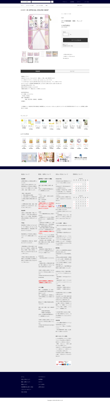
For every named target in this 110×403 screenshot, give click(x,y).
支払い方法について (25, 379)
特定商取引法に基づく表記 (68, 45)
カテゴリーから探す (29, 5)
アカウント (64, 1)
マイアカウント (42, 376)
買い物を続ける (65, 58)
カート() (86, 1)
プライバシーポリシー (26, 389)
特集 (45, 5)
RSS (22, 392)
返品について (65, 44)
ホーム (22, 5)
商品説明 (38, 71)
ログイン (78, 1)
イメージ (72, 71)
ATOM (25, 392)
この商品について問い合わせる (68, 56)
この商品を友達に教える (66, 54)
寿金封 (65, 13)
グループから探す (39, 5)
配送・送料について (25, 381)
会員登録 (71, 1)
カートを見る (41, 384)
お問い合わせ (78, 5)
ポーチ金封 (69, 13)
